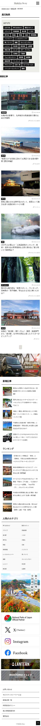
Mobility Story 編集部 (34, 120)
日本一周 (17, 65)
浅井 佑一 (37, 339)
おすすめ (7, 27)
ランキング (16, 61)
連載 (16, 42)
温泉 (3, 242)
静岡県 (28, 57)
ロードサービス (28, 65)
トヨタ (31, 31)
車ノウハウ (8, 42)
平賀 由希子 (36, 164)
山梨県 (30, 46)
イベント (7, 53)
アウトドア (8, 65)
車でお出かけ (17, 27)
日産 (26, 35)
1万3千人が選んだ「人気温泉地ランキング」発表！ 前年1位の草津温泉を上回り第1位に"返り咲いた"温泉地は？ (20, 247)
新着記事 (13, 9)
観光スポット (29, 27)
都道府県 (7, 61)
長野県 (21, 57)
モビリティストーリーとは (12, 695)
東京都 (23, 46)
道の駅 (24, 31)
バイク (25, 61)
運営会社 (6, 716)
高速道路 (16, 31)
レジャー (7, 46)
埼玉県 (15, 46)
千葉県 (23, 53)
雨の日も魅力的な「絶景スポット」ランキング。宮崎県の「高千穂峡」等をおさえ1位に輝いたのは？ (20, 290)
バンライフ (8, 39)
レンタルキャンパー (21, 39)
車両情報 (33, 35)
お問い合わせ (7, 689)
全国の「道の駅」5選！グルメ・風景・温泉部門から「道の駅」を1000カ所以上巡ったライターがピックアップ (20, 333)
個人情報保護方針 (9, 711)
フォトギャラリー (10, 57)
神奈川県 (7, 50)
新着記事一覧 (7, 700)
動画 (23, 68)
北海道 (15, 53)
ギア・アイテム (26, 50)
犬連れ (14, 35)
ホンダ (15, 50)
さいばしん (36, 207)
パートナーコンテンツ (12, 68)
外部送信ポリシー (9, 705)
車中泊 (7, 35)
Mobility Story (5, 9)
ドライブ (7, 31)
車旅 (20, 35)
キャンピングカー (26, 42)
